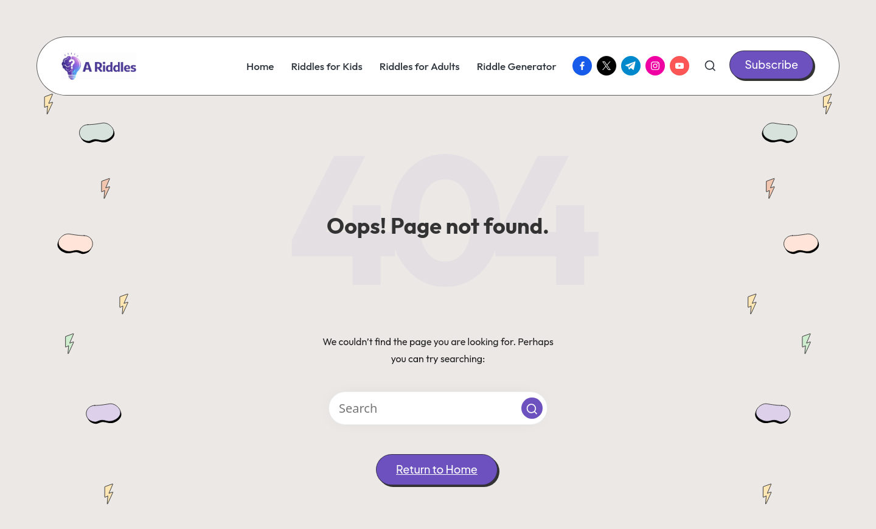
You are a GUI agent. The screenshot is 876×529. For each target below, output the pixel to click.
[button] (771, 65)
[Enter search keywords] (438, 408)
